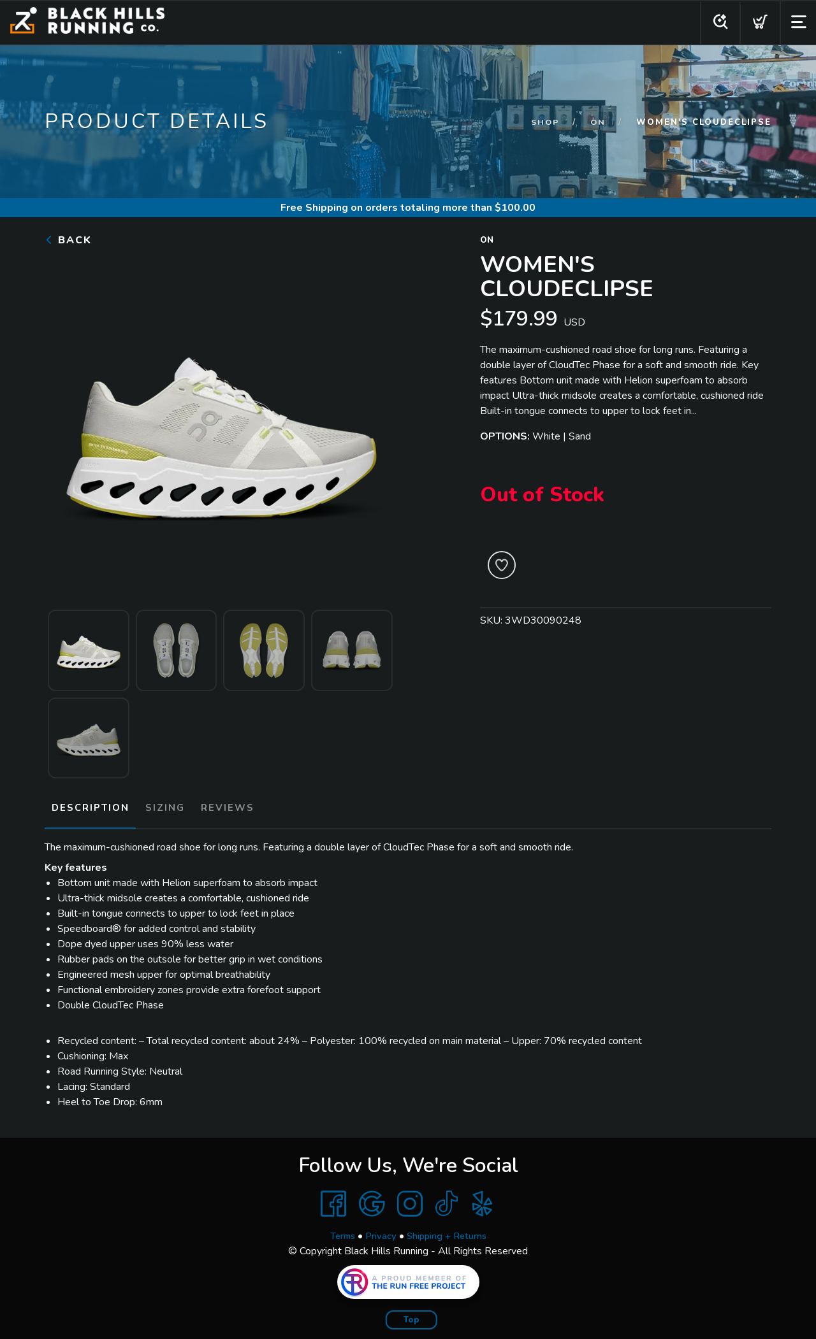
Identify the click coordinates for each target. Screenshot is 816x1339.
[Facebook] (333, 1198)
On (598, 122)
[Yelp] (482, 1198)
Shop (544, 122)
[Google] (372, 1198)
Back (68, 240)
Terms (336, 1230)
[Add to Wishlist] (502, 565)
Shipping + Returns (450, 1230)
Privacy (378, 1230)
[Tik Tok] (446, 1198)
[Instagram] (410, 1198)
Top (411, 1314)
